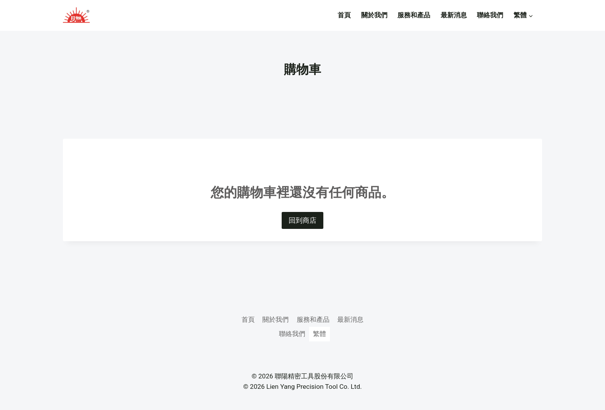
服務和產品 (413, 15)
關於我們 (374, 15)
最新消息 (454, 15)
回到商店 (302, 220)
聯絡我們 (490, 15)
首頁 (344, 15)
